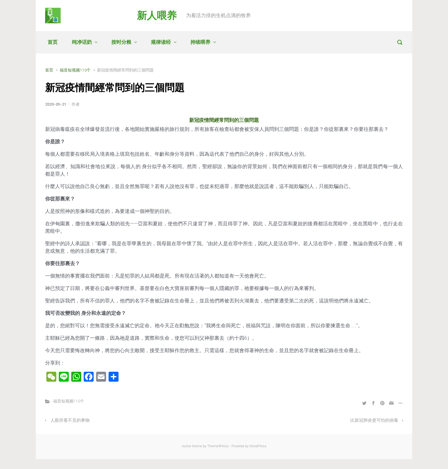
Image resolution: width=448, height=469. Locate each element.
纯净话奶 (82, 42)
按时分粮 (121, 42)
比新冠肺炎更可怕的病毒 (374, 420)
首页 (53, 42)
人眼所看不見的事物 (70, 420)
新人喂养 (157, 15)
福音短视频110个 (75, 70)
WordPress (258, 446)
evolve (186, 446)
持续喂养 (200, 42)
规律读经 (161, 42)
